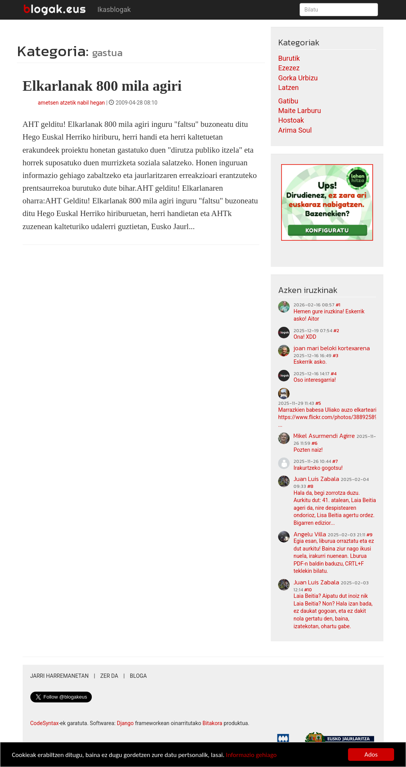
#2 (336, 330)
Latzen (288, 87)
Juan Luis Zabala (316, 478)
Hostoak (291, 120)
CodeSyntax (44, 723)
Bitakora (212, 723)
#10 (308, 589)
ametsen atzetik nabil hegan (71, 103)
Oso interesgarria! (314, 380)
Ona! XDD (304, 337)
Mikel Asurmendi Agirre (324, 435)
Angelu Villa (309, 534)
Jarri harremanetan (59, 676)
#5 (318, 403)
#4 (333, 373)
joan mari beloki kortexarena (331, 348)
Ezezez (289, 68)
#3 (335, 355)
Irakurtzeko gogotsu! (318, 468)
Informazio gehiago (251, 756)
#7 (335, 461)
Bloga (138, 676)
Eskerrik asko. (310, 362)
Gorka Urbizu (298, 78)
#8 (310, 486)
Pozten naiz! (308, 450)
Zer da (109, 676)
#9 (369, 534)
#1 (338, 304)
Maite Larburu (299, 110)
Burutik (289, 58)
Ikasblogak (114, 9)
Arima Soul (295, 130)
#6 (315, 443)
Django (125, 723)
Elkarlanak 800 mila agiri (102, 86)
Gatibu (288, 101)
